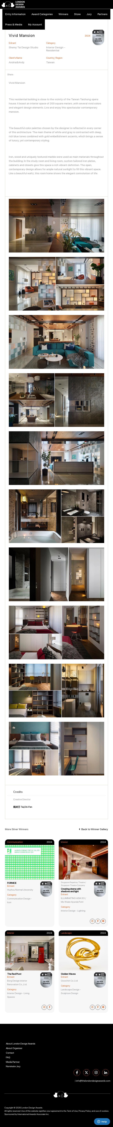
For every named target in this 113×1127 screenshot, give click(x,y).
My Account (35, 24)
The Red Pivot (14, 974)
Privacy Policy (85, 1111)
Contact (10, 1052)
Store (77, 14)
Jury (89, 14)
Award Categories (42, 14)
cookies (105, 1111)
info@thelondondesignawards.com (93, 1081)
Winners (63, 14)
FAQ (8, 1057)
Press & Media (13, 24)
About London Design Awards (20, 1043)
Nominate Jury (13, 1066)
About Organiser (14, 1048)
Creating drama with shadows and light (71, 890)
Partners (102, 14)
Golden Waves (68, 974)
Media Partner (13, 1062)
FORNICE (11, 883)
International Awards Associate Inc (33, 1114)
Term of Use (72, 1111)
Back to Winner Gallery (93, 829)
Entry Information (15, 14)
